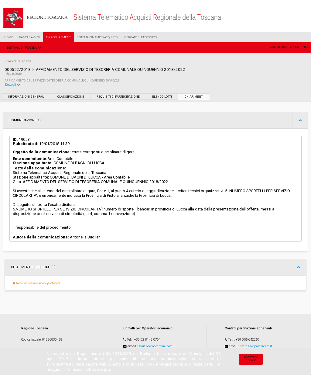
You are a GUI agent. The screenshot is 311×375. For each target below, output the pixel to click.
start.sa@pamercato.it (256, 346)
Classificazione (70, 96)
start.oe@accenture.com (155, 346)
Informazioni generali (26, 96)
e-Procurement (58, 37)
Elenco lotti (162, 96)
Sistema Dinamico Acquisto (97, 37)
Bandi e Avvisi (29, 37)
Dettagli (12, 85)
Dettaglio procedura (24, 47)
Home (8, 37)
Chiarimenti (193, 96)
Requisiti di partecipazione (118, 96)
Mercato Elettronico (140, 37)
